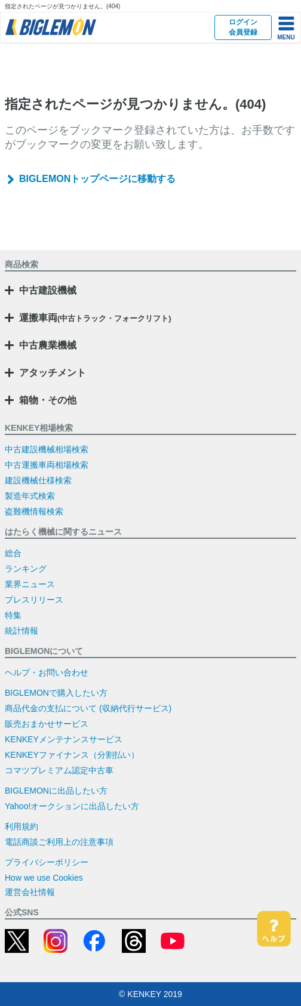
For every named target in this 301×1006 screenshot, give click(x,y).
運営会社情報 (30, 892)
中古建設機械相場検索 (46, 449)
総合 (13, 553)
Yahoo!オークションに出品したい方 (72, 806)
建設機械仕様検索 (38, 480)
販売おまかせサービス (46, 724)
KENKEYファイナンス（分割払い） (72, 755)
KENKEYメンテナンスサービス (63, 739)
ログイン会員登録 (243, 27)
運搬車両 (95, 318)
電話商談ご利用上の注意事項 (59, 842)
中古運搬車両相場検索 (46, 465)
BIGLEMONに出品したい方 (56, 790)
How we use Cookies (44, 877)
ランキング (26, 568)
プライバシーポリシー (46, 862)
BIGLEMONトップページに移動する (97, 179)
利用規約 (21, 826)
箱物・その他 (47, 400)
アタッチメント (52, 373)
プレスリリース (34, 599)
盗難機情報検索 (34, 511)
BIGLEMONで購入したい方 (56, 693)
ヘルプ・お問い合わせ (46, 672)
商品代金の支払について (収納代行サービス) (88, 708)
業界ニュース (30, 584)
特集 (13, 615)
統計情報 (21, 630)
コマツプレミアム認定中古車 (59, 770)
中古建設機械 (47, 290)
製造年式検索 (30, 496)
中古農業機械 (47, 345)
